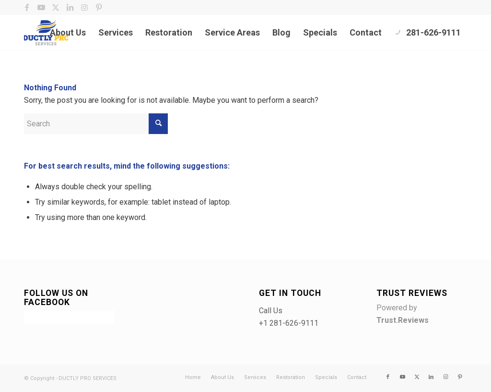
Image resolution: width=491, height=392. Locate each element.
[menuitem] (68, 32)
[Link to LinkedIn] (70, 7)
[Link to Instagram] (84, 7)
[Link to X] (55, 7)
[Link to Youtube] (41, 7)
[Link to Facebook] (27, 7)
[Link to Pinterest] (99, 7)
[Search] (96, 123)
